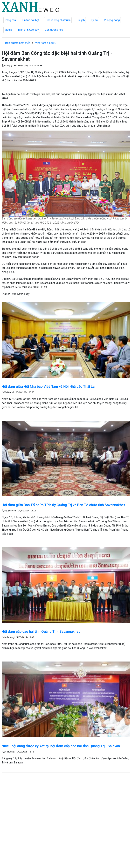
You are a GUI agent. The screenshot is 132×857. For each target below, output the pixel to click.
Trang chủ (10, 20)
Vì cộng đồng (112, 20)
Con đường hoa (54, 29)
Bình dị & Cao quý (28, 29)
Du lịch (81, 20)
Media (8, 29)
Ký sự (94, 20)
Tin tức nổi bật (30, 20)
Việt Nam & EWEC (45, 43)
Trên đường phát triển (58, 20)
